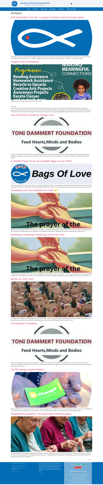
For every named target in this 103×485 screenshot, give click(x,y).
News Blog (53, 9)
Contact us (61, 9)
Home (28, 9)
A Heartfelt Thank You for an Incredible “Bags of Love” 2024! (41, 162)
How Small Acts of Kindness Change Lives (32, 115)
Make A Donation (71, 9)
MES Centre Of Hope (78, 480)
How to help (44, 9)
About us (35, 9)
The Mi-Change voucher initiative (27, 370)
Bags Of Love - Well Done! (78, 476)
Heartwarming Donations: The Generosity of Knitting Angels (41, 414)
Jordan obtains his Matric (78, 478)
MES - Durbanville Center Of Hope (78, 474)
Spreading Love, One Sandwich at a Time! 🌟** (35, 191)
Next (90, 460)
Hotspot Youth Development (25, 62)
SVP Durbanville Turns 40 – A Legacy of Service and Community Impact (47, 18)
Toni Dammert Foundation (24, 324)
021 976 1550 (15, 469)
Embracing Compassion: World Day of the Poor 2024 (37, 235)
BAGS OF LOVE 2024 (22, 279)
